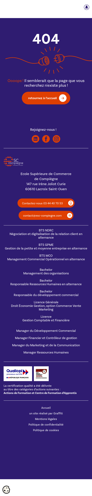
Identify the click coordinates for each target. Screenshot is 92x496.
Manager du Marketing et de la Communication (46, 345)
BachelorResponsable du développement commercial (46, 293)
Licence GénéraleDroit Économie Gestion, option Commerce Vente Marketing (46, 306)
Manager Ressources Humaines (46, 352)
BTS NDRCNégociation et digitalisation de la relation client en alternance (46, 234)
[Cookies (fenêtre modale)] (6, 490)
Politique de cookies (46, 430)
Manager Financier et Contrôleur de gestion (46, 338)
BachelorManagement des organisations (46, 271)
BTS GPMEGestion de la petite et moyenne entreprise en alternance (46, 247)
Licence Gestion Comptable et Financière (46, 318)
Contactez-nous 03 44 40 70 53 (42, 203)
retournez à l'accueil (42, 98)
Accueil (46, 408)
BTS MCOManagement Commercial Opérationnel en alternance (46, 257)
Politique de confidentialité (46, 424)
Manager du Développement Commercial (46, 331)
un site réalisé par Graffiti (46, 413)
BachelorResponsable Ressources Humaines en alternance (46, 282)
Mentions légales (46, 419)
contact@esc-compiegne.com (42, 215)
